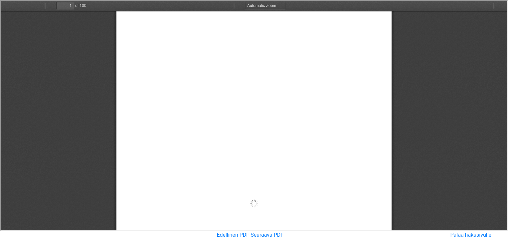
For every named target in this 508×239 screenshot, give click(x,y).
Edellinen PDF (233, 235)
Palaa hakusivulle (470, 235)
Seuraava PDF (267, 235)
